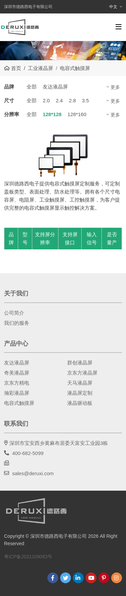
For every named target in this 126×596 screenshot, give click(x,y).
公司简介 (14, 313)
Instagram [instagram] (116, 577)
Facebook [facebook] (52, 577)
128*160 (77, 114)
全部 (32, 87)
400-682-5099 (27, 453)
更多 (115, 87)
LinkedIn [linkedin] (78, 577)
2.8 (72, 100)
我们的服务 (16, 323)
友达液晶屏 (55, 87)
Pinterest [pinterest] (103, 577)
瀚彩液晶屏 (16, 393)
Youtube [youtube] (91, 577)
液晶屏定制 (79, 393)
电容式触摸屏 (19, 403)
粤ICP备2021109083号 (28, 556)
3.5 (85, 100)
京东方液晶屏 (82, 373)
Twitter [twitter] (65, 577)
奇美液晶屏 (16, 373)
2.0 (46, 100)
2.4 (59, 100)
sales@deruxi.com (33, 473)
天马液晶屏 (79, 383)
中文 (113, 6)
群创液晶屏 (79, 362)
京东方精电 (16, 383)
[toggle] (118, 27)
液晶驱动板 (79, 403)
